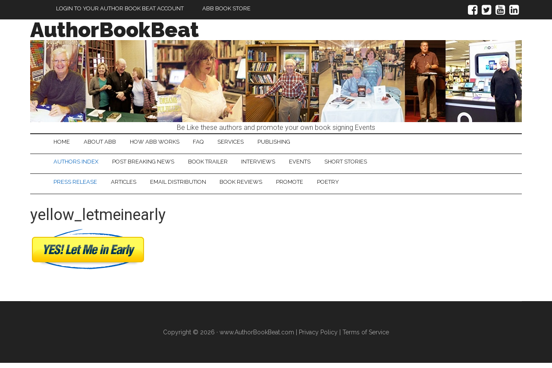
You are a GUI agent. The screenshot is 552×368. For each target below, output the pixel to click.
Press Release (78, 185)
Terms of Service (365, 336)
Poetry (355, 185)
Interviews (275, 164)
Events (321, 164)
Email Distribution (190, 185)
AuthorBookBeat (114, 30)
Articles (131, 185)
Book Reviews (258, 185)
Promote (311, 185)
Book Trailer (220, 164)
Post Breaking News (150, 164)
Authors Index (78, 164)
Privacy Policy (318, 336)
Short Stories (372, 164)
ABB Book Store (226, 8)
